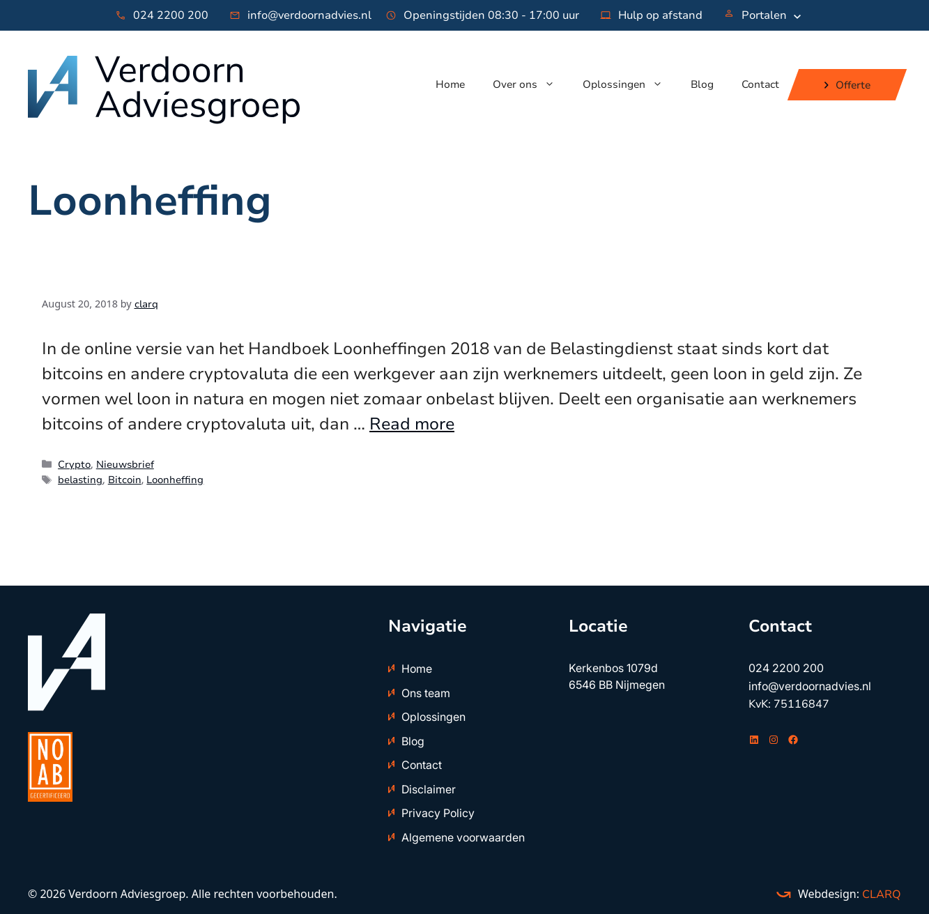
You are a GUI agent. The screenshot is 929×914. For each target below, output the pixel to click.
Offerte (853, 84)
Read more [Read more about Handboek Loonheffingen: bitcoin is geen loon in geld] (411, 424)
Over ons (531, 84)
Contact (760, 84)
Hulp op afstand (660, 15)
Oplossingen (630, 84)
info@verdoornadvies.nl (309, 15)
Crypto (74, 464)
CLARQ (880, 894)
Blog (702, 84)
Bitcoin (124, 480)
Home (450, 84)
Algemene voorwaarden (463, 837)
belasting (80, 480)
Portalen (764, 15)
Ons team (425, 693)
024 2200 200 (170, 15)
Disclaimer (428, 789)
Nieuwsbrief (125, 464)
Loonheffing (175, 480)
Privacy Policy (438, 813)
